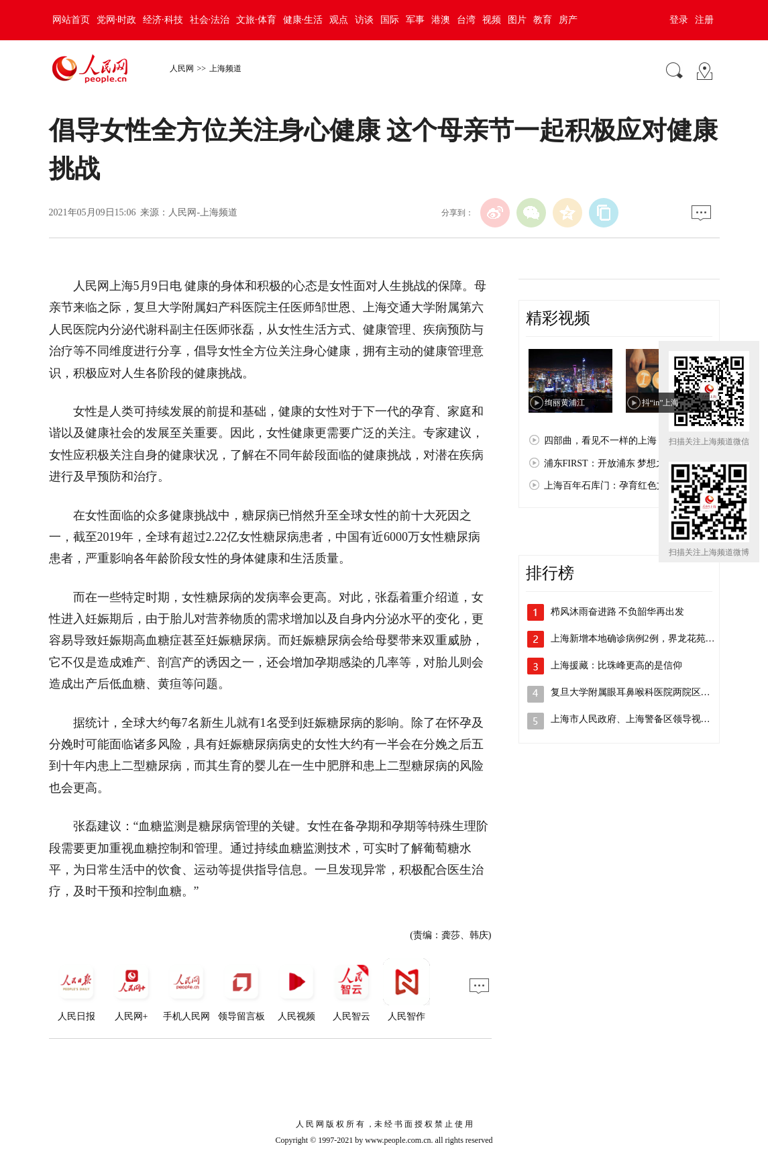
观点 (338, 20)
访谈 (364, 20)
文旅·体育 (256, 20)
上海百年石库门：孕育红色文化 (609, 485)
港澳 (440, 20)
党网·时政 (117, 20)
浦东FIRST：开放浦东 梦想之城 (609, 463)
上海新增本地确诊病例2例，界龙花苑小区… (642, 639)
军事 (415, 20)
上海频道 (225, 68)
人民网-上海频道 (202, 212)
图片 (517, 20)
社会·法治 (210, 20)
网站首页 (71, 20)
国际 (389, 20)
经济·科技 (163, 20)
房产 (568, 20)
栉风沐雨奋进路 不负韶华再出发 (618, 612)
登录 (678, 20)
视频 (491, 20)
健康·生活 (303, 20)
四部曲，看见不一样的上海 (600, 441)
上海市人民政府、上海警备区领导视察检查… (644, 719)
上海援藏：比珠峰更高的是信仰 (616, 665)
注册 (704, 20)
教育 (542, 20)
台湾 (466, 20)
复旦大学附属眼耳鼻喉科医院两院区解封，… (644, 692)
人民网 (182, 68)
